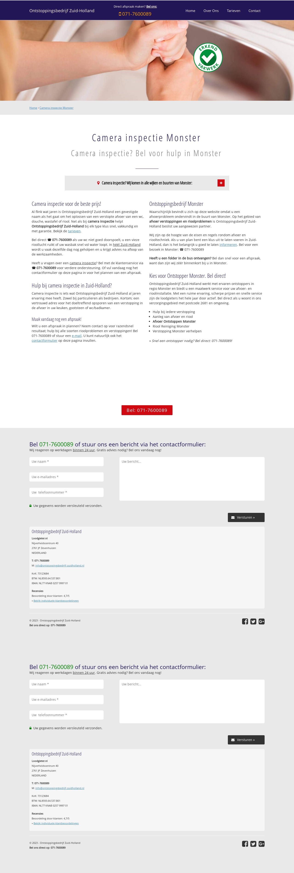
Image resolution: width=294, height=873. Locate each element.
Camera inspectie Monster (57, 108)
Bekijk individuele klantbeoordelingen (56, 600)
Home (33, 108)
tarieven (74, 231)
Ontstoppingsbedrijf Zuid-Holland (61, 10)
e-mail (77, 335)
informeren (228, 244)
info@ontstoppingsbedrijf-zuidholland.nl (59, 565)
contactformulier (44, 340)
